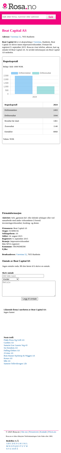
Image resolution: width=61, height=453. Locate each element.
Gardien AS (9, 345)
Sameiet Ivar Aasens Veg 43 (15, 348)
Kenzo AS (8, 361)
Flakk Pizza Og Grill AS (14, 343)
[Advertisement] (30, 177)
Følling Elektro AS (12, 353)
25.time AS (8, 356)
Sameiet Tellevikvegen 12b (15, 366)
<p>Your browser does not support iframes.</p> (28, 326)
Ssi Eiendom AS (11, 351)
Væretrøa (37, 42)
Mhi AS (7, 364)
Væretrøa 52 (15, 36)
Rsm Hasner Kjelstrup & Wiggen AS (19, 358)
